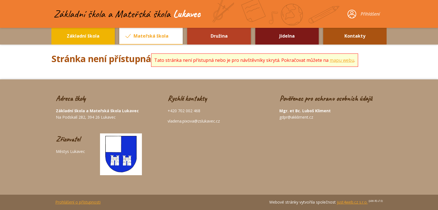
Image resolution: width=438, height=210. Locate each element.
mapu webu (342, 60)
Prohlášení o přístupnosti (78, 202)
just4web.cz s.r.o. (352, 202)
